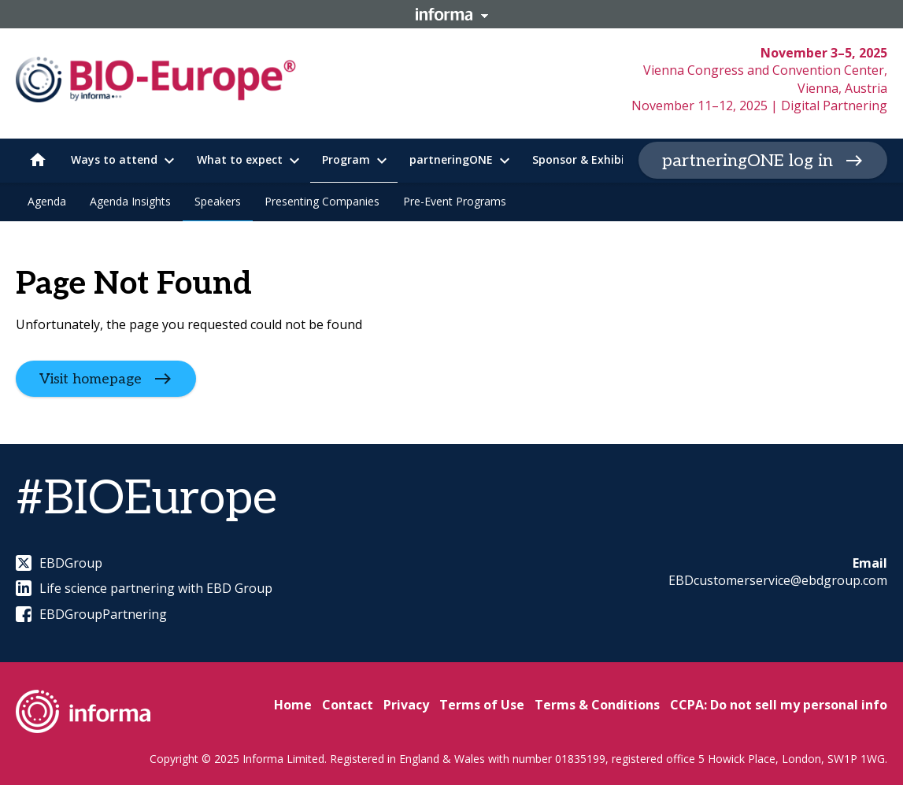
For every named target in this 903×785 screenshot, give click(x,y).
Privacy (406, 704)
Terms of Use (481, 704)
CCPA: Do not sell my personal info (778, 704)
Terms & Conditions (597, 704)
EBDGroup (59, 563)
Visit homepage (90, 378)
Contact (347, 704)
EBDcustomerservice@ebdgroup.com (777, 580)
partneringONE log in (747, 160)
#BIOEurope (146, 499)
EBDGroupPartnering (91, 614)
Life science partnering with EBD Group (144, 588)
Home (293, 704)
